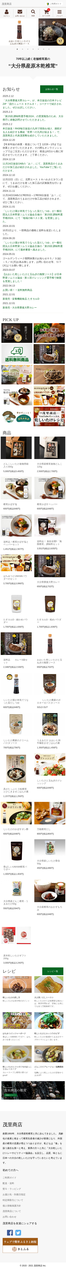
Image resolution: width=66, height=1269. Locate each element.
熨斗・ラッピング (12, 1189)
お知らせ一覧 (51, 89)
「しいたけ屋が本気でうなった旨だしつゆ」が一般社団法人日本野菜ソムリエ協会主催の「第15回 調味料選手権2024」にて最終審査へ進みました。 (33, 246)
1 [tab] (17, 49)
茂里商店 (7, 4)
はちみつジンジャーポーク (14, 1033)
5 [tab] (38, 49)
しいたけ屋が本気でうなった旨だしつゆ (16, 701)
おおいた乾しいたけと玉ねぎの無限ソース (49, 661)
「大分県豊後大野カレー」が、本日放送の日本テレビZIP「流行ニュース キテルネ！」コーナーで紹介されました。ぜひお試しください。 (32, 104)
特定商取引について (13, 1200)
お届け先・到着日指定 (14, 1194)
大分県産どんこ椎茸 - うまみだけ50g (15, 902)
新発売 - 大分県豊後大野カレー (20, 307)
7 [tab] (49, 49)
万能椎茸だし (44, 829)
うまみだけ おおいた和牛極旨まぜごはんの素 (49, 741)
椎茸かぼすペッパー (47, 504)
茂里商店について (12, 1211)
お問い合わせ (9, 1217)
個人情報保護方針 (12, 1206)
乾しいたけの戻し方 (11, 997)
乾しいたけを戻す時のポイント (16, 1001)
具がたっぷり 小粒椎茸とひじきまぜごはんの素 (16, 790)
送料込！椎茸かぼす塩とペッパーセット (16, 543)
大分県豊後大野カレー (48, 582)
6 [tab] (43, 49)
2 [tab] (22, 49)
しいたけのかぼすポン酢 (16, 829)
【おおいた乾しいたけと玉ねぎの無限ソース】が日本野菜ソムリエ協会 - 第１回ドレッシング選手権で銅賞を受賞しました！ (32, 278)
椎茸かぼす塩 (10, 504)
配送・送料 (8, 1183)
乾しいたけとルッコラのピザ (46, 1033)
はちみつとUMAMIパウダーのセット (15, 577)
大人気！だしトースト (44, 997)
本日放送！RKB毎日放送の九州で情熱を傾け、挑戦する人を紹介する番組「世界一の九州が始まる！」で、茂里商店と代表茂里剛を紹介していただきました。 (32, 132)
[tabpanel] (33, 32)
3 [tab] (28, 49)
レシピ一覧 (53, 971)
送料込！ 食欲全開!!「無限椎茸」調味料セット (49, 542)
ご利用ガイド (55, 4)
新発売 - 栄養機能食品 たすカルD (21, 298)
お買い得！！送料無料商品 (17, 290)
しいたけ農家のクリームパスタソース (16, 741)
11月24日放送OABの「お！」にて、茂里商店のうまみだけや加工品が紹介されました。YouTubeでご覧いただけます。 (33, 167)
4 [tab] (33, 49)
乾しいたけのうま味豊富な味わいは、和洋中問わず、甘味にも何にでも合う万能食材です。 (48, 1003)
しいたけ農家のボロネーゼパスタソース (49, 701)
